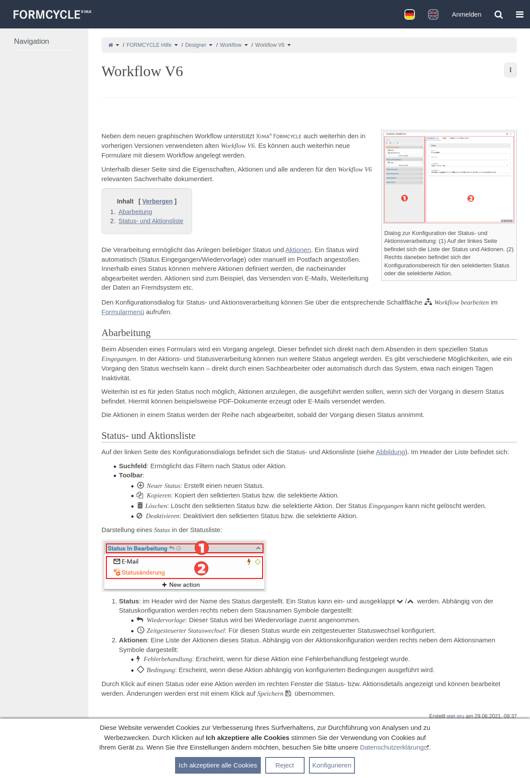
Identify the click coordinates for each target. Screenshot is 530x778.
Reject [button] (284, 765)
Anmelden (466, 14)
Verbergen (157, 201)
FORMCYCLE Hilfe (149, 45)
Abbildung (390, 452)
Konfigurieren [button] (331, 765)
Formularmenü (123, 311)
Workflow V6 (269, 45)
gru (460, 716)
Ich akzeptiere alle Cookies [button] (218, 765)
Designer (195, 45)
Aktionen (298, 249)
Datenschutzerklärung (392, 747)
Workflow (231, 45)
